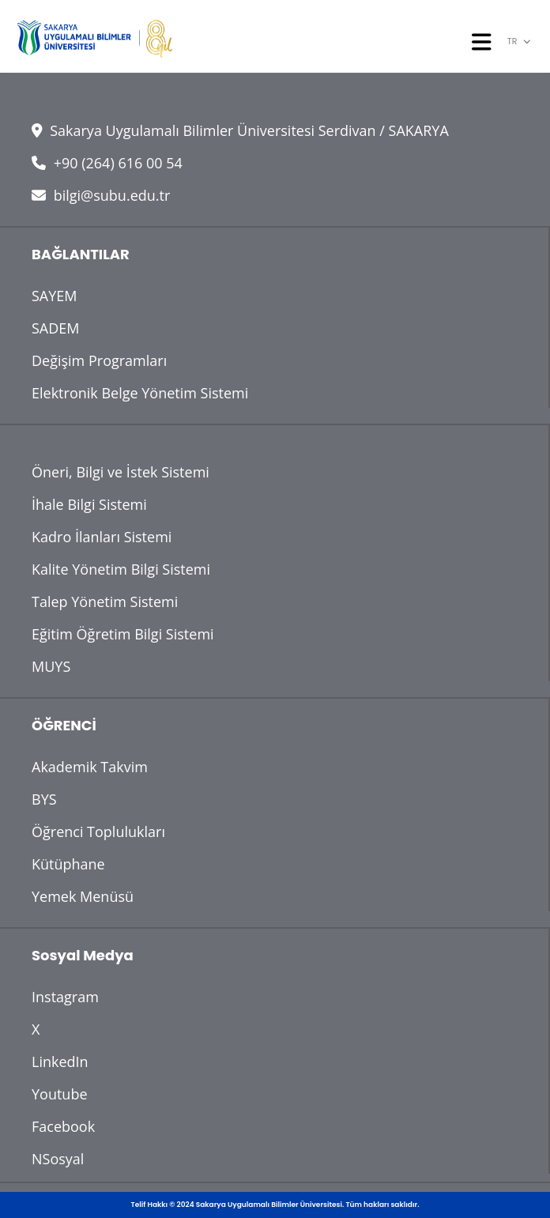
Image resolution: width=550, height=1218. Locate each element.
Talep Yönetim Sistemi (105, 601)
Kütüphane (68, 863)
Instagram (65, 996)
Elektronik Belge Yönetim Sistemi (140, 392)
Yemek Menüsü (83, 896)
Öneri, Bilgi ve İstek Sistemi (120, 471)
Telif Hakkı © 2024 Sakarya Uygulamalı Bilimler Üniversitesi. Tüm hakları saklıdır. (275, 1204)
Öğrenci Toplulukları (98, 831)
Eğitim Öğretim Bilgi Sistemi (123, 633)
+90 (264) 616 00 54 (107, 162)
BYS (44, 799)
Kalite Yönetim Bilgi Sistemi (121, 569)
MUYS (51, 666)
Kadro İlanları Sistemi (101, 536)
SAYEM (54, 295)
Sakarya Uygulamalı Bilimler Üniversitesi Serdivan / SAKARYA (240, 130)
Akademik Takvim (90, 766)
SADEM (56, 328)
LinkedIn (60, 1061)
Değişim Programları (99, 360)
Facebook (63, 1126)
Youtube (60, 1093)
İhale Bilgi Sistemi (89, 504)
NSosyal (58, 1158)
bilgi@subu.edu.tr (101, 195)
